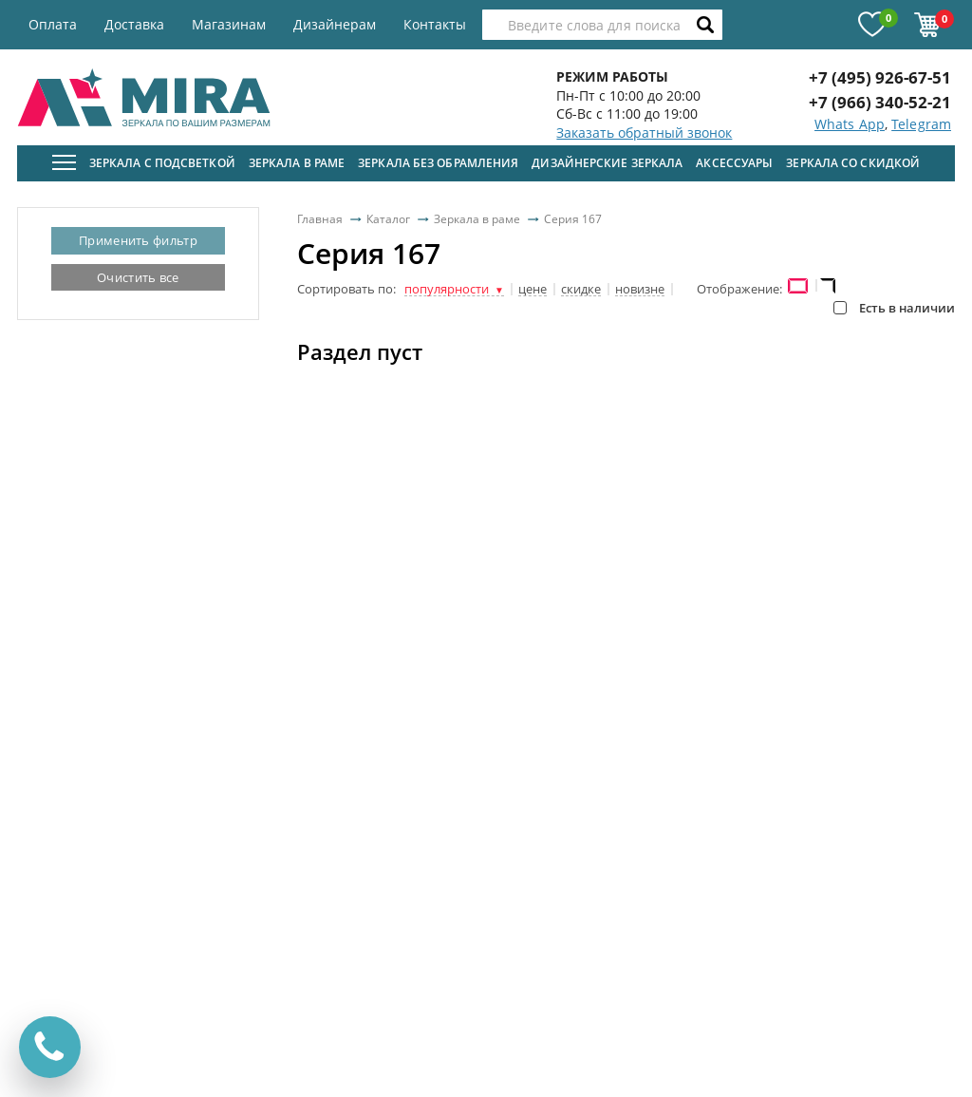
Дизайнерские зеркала (607, 163)
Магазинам (229, 24)
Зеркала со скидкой (853, 163)
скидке (581, 289)
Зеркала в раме (297, 163)
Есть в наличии (894, 307)
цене (532, 289)
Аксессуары (734, 163)
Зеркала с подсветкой (162, 163)
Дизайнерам (334, 24)
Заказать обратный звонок (644, 132)
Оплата (52, 24)
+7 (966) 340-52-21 (880, 102)
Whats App (849, 124)
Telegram (921, 124)
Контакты (434, 24)
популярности (454, 289)
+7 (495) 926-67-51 (880, 77)
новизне (639, 289)
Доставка (134, 24)
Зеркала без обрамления (438, 163)
